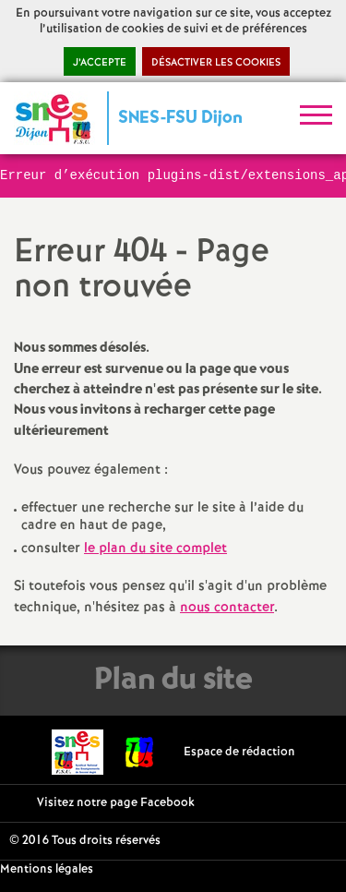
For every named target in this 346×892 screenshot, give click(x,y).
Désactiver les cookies (215, 62)
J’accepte (99, 62)
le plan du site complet (155, 548)
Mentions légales (46, 869)
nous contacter (227, 607)
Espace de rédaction (239, 752)
